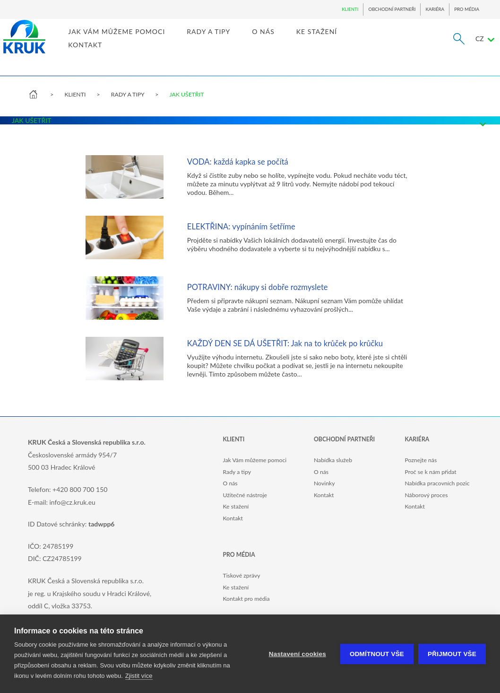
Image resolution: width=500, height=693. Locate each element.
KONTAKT (110, 53)
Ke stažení (236, 506)
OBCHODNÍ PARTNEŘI (391, 9)
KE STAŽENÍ (341, 40)
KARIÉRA (434, 9)
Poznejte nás (421, 460)
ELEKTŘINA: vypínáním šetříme (241, 226)
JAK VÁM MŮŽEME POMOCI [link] (141, 40)
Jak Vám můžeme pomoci (254, 460)
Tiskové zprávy (241, 575)
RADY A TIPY (127, 94)
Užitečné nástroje (245, 495)
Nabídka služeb (333, 460)
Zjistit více (139, 675)
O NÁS (287, 40)
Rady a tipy (236, 471)
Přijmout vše (452, 654)
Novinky (324, 483)
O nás (230, 483)
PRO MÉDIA (466, 9)
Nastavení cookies (297, 654)
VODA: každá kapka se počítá (237, 162)
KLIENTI (350, 9)
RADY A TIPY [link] (233, 40)
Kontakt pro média (246, 598)
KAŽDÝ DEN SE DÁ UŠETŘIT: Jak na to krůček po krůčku (285, 343)
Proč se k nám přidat (430, 471)
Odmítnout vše (377, 654)
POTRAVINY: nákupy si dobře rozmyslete (257, 287)
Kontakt (232, 518)
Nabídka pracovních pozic (437, 483)
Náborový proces (426, 495)
